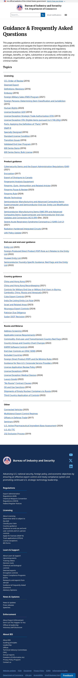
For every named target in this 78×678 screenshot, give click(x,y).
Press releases (8, 605)
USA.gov (28, 675)
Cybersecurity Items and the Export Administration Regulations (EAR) (36, 166)
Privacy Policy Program (12, 660)
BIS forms (6, 543)
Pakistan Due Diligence (15, 312)
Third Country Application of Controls (21, 395)
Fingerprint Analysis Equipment (19, 181)
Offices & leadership (11, 625)
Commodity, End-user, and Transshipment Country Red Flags (32, 339)
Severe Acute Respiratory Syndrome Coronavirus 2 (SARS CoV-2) (34, 221)
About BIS (7, 640)
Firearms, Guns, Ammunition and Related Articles (27, 185)
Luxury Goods (10, 379)
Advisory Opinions (10, 590)
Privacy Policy (39, 670)
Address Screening (13, 331)
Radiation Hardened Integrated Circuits (22, 228)
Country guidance (10, 526)
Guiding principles (10, 642)
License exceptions (10, 541)
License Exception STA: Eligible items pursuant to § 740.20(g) (32, 120)
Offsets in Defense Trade (15, 417)
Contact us (7, 662)
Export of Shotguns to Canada (18, 177)
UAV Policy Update (12, 232)
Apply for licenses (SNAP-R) (13, 536)
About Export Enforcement (13, 620)
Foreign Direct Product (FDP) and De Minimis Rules (28, 359)
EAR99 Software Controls (15, 347)
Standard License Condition (17, 136)
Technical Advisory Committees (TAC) (15, 651)
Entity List (8, 247)
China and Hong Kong (14, 281)
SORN (48, 670)
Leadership (7, 645)
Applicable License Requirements (19, 335)
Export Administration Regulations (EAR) (11, 495)
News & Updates (9, 602)
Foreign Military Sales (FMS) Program (21, 97)
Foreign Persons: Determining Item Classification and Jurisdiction (35, 101)
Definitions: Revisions (14, 89)
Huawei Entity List (12, 258)
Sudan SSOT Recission (14, 316)
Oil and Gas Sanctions (14, 387)
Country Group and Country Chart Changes (24, 343)
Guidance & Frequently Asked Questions (14, 586)
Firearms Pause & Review (16, 189)
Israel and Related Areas (15, 304)
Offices (5, 647)
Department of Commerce (13, 675)
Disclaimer (28, 670)
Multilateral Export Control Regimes (21, 413)
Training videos (9, 560)
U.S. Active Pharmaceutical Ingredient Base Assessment (30, 425)
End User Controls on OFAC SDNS (19, 351)
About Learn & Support (12, 556)
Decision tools (8, 563)
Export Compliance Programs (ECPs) (14, 576)
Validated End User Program (17, 144)
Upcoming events (9, 558)
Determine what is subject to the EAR (14, 519)
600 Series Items (12, 148)
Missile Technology (13, 197)
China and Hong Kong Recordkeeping (22, 285)
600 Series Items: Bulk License (18, 152)
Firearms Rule (10, 193)
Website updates (9, 670)
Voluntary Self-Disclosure (12, 627)
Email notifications (54, 15)
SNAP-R (7, 128)
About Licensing (9, 516)
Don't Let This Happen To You (14, 622)
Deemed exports (9, 570)
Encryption (9, 173)
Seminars (8, 421)
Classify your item (10, 523)
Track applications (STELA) (13, 538)
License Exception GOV (15, 112)
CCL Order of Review (13, 80)
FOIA (20, 670)
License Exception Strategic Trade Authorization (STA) (29, 116)
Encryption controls (10, 573)
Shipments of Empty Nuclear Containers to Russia (27, 391)
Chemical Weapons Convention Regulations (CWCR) (15, 499)
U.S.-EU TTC (9, 429)
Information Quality (60, 670)
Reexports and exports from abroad (14, 581)
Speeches (6, 607)
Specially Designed (13, 132)
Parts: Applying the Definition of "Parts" (22, 124)
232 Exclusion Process (14, 433)
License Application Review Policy (19, 367)
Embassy (8, 93)
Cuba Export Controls (14, 296)
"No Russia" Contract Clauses (17, 383)
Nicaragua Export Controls (16, 308)
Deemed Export (11, 84)
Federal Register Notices (12, 503)
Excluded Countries (13, 355)
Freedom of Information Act (13, 657)
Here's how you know (56, 1)
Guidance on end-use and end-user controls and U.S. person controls (15, 530)
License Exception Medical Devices (20, 375)
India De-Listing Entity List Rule (18, 300)
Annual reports (8, 655)
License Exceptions (13, 371)
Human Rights (11, 108)
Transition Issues (12, 140)
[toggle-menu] (65, 14)
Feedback (68, 675)
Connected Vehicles (13, 409)
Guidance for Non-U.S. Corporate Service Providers (28, 363)
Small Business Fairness (54, 675)
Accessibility (38, 675)
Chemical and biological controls (12, 566)
